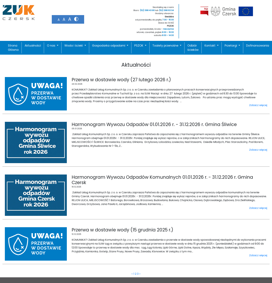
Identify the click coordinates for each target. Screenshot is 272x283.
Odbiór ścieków (193, 48)
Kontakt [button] (210, 46)
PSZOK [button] (139, 46)
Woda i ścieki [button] (74, 46)
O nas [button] (51, 46)
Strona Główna (13, 48)
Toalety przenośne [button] (165, 46)
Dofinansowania (257, 46)
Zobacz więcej (258, 105)
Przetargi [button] (231, 46)
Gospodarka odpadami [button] (109, 46)
